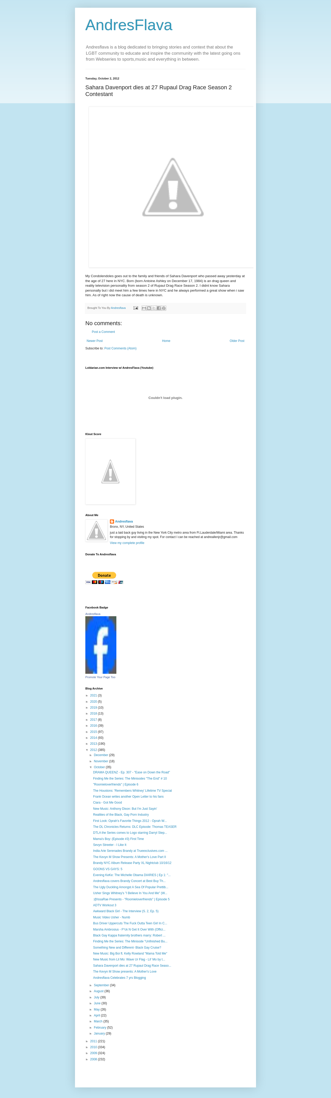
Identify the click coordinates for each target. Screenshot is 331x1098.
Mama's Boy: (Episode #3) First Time (118, 839)
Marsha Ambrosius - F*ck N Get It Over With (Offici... (129, 929)
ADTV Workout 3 (104, 905)
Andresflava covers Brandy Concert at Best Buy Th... (129, 881)
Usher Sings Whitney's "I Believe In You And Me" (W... (130, 893)
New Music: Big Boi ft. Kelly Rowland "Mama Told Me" (130, 953)
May (97, 1009)
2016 (94, 725)
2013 (94, 744)
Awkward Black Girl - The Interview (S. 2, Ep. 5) (126, 911)
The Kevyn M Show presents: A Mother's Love (124, 971)
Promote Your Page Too (100, 677)
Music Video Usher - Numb (111, 917)
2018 (94, 713)
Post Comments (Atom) (120, 348)
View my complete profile (127, 543)
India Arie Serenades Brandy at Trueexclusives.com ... (130, 851)
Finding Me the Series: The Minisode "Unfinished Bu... (130, 941)
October (100, 767)
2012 (94, 750)
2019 (94, 707)
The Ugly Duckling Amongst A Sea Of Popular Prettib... (130, 887)
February (100, 1027)
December (101, 755)
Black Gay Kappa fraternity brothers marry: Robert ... (129, 935)
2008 (94, 1059)
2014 (94, 738)
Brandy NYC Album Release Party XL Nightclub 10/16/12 (132, 863)
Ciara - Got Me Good (107, 802)
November (101, 761)
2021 (94, 695)
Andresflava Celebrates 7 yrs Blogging (119, 978)
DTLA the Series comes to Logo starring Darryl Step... (130, 833)
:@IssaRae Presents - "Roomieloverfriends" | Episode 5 (131, 899)
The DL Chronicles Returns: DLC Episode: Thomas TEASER (135, 827)
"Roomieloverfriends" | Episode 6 (115, 784)
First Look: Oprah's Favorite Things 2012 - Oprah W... (130, 821)
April (97, 1015)
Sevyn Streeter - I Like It (109, 845)
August (99, 991)
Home (166, 341)
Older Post (237, 341)
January (100, 1033)
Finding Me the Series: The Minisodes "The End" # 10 (130, 778)
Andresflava (124, 521)
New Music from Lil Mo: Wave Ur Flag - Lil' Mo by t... (129, 959)
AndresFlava (128, 25)
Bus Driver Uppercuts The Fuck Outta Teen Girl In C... (130, 923)
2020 (94, 701)
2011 (94, 1041)
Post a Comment (103, 332)
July (97, 997)
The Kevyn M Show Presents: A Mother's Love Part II (129, 857)
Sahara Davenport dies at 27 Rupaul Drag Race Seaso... (132, 965)
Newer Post (95, 341)
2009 (94, 1053)
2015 (94, 732)
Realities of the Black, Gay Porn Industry (121, 814)
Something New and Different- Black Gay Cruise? (127, 947)
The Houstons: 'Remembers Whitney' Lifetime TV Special (132, 790)
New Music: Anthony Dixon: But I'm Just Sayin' (125, 809)
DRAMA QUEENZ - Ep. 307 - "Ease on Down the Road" (131, 772)
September (102, 985)
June (97, 1003)
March (98, 1021)
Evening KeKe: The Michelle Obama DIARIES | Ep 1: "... (132, 875)
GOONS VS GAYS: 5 (107, 869)
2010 (94, 1047)
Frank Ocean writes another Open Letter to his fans (128, 796)
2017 (94, 720)
